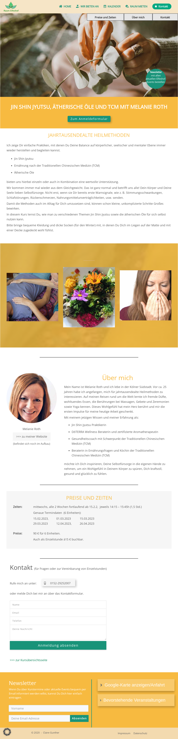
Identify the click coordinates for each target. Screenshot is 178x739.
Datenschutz (140, 733)
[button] (7, 732)
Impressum (124, 733)
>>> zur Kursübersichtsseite (28, 660)
